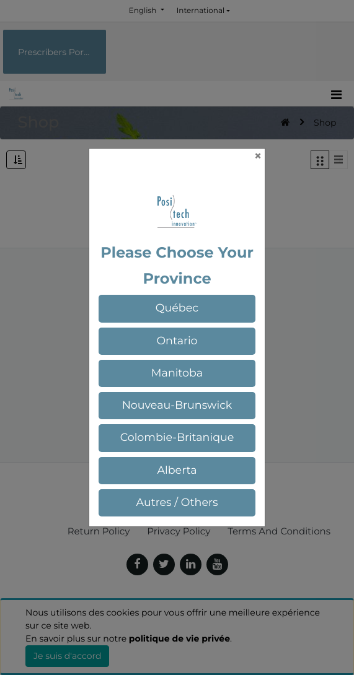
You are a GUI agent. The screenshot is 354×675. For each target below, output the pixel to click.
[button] (177, 308)
